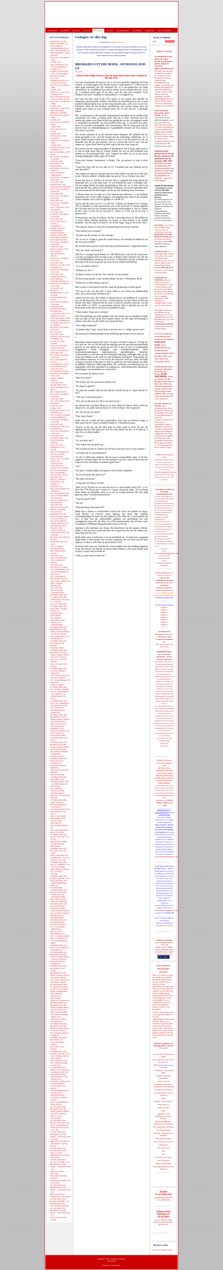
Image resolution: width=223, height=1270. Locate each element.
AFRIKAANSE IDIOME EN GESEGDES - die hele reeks (163, 1222)
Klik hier (155, 1012)
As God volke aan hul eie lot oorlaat (163, 1055)
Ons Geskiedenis (122, 31)
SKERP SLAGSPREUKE (164, 1198)
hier (172, 106)
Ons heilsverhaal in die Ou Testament (163, 1094)
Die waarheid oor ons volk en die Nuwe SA (163, 1061)
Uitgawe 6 (164, 620)
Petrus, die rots (163, 1104)
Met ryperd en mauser (163, 1138)
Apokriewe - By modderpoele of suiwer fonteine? (163, 1116)
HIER (170, 178)
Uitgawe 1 (164, 607)
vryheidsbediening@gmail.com (166, 857)
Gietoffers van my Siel (164, 925)
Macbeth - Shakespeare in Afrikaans (163, 1134)
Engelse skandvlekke (163, 1163)
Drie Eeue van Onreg (163, 1157)
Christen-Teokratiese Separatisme (163, 1077)
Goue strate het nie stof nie (163, 1142)
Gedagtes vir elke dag (117, 42)
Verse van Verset (163, 1081)
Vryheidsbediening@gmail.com (166, 553)
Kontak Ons (149, 31)
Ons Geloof (98, 31)
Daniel (163, 1098)
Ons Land (76, 31)
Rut (163, 1154)
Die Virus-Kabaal (164, 31)
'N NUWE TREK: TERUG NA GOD (164, 802)
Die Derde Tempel (163, 1130)
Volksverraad (158, 1065)
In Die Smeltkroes (161, 399)
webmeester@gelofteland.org (165, 472)
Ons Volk (86, 31)
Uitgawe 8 (164, 625)
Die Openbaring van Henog (163, 1127)
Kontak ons (106, 1265)
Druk (77, 72)
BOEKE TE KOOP (164, 940)
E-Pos (81, 72)
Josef (163, 1151)
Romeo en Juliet (163, 1108)
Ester (163, 1111)
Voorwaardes (116, 1265)
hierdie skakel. (166, 101)
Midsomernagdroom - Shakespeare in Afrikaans (163, 1122)
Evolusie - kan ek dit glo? (163, 1101)
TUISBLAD (52, 31)
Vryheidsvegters (160, 329)
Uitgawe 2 (164, 610)
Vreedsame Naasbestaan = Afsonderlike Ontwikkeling (163, 1085)
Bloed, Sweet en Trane (162, 447)
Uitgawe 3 (164, 612)
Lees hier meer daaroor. (163, 305)
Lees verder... (164, 957)
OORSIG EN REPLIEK (164, 598)
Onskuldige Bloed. (162, 361)
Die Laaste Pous (163, 1148)
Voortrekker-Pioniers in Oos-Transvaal (163, 1168)
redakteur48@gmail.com (164, 590)
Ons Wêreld (137, 31)
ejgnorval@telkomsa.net (164, 68)
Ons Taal (109, 31)
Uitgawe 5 (164, 617)
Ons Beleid (64, 31)
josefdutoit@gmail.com (164, 795)
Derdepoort (163, 1145)
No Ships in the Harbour (163, 1090)
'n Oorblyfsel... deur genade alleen (163, 1071)
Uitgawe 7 (164, 622)
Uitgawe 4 (164, 615)
